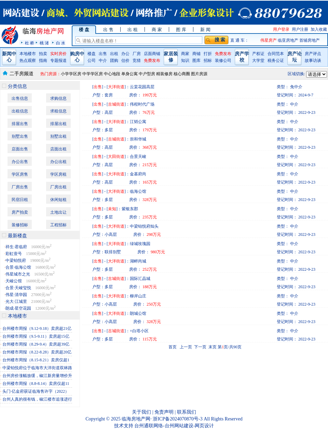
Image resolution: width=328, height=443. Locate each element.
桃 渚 (44, 43)
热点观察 (27, 60)
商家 (185, 53)
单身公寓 (129, 73)
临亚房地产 (288, 40)
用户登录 (281, 29)
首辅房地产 (309, 40)
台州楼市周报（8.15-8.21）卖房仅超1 (35, 360)
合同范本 (276, 53)
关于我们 (141, 412)
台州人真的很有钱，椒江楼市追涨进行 (37, 399)
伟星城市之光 (17, 274)
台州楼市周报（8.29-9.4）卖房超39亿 (35, 344)
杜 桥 (29, 43)
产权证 (258, 53)
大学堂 (258, 60)
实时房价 (58, 53)
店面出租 (58, 149)
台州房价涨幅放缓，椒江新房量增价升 (37, 375)
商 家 (157, 29)
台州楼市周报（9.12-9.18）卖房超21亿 (36, 328)
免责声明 (164, 412)
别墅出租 (58, 136)
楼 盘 (84, 29)
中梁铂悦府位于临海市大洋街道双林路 (37, 367)
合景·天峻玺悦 (18, 287)
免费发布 (152, 60)
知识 (185, 60)
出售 (103, 53)
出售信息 (20, 98)
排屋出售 (20, 123)
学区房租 (58, 174)
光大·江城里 (16, 301)
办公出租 (58, 161)
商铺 (196, 53)
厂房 (137, 53)
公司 (91, 60)
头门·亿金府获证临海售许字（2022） (35, 391)
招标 (208, 60)
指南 (43, 60)
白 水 (60, 43)
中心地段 (112, 73)
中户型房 (147, 73)
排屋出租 (58, 123)
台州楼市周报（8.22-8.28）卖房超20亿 (36, 352)
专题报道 (58, 60)
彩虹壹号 (13, 253)
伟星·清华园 (16, 294)
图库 (196, 60)
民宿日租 (20, 199)
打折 (208, 53)
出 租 (132, 29)
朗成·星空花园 (18, 308)
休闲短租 (58, 199)
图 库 (181, 29)
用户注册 (300, 29)
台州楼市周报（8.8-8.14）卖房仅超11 (35, 383)
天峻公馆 (13, 281)
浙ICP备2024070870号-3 (178, 418)
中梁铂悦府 (15, 260)
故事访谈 (313, 60)
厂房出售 (20, 187)
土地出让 (58, 212)
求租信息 (58, 111)
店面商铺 (152, 53)
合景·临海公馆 (18, 267)
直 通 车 (237, 40)
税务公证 (276, 60)
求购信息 (58, 98)
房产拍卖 (20, 212)
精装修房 (164, 73)
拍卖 (43, 53)
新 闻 (205, 29)
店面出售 (20, 149)
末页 (212, 347)
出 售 (108, 29)
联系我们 (186, 412)
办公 (125, 53)
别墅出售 (20, 136)
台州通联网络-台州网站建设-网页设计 (174, 425)
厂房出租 (58, 187)
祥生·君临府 (16, 246)
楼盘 (91, 53)
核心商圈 (182, 73)
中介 (103, 60)
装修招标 (20, 225)
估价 (125, 60)
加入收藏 (319, 29)
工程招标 (58, 225)
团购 (114, 60)
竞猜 (137, 60)
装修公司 (223, 60)
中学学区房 (92, 73)
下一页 (200, 347)
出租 (114, 53)
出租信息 (20, 111)
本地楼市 (27, 53)
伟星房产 (268, 40)
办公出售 (20, 161)
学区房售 (20, 174)
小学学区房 (71, 73)
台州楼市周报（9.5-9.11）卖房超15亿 (35, 336)
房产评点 (313, 53)
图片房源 (199, 73)
